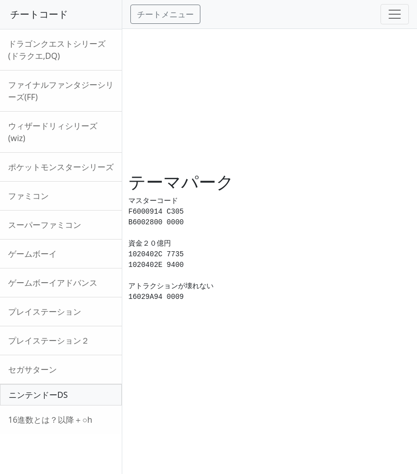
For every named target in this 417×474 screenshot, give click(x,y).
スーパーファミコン (44, 224)
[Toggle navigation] (394, 14)
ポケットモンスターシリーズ (61, 167)
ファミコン (28, 195)
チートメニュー (165, 14)
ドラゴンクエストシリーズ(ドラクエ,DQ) (57, 49)
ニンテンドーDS (38, 394)
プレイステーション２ (48, 340)
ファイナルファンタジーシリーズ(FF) (61, 91)
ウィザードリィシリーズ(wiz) (52, 132)
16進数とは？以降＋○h (50, 419)
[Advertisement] (269, 100)
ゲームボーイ (32, 253)
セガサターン (32, 369)
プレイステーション (44, 311)
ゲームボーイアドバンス (52, 282)
